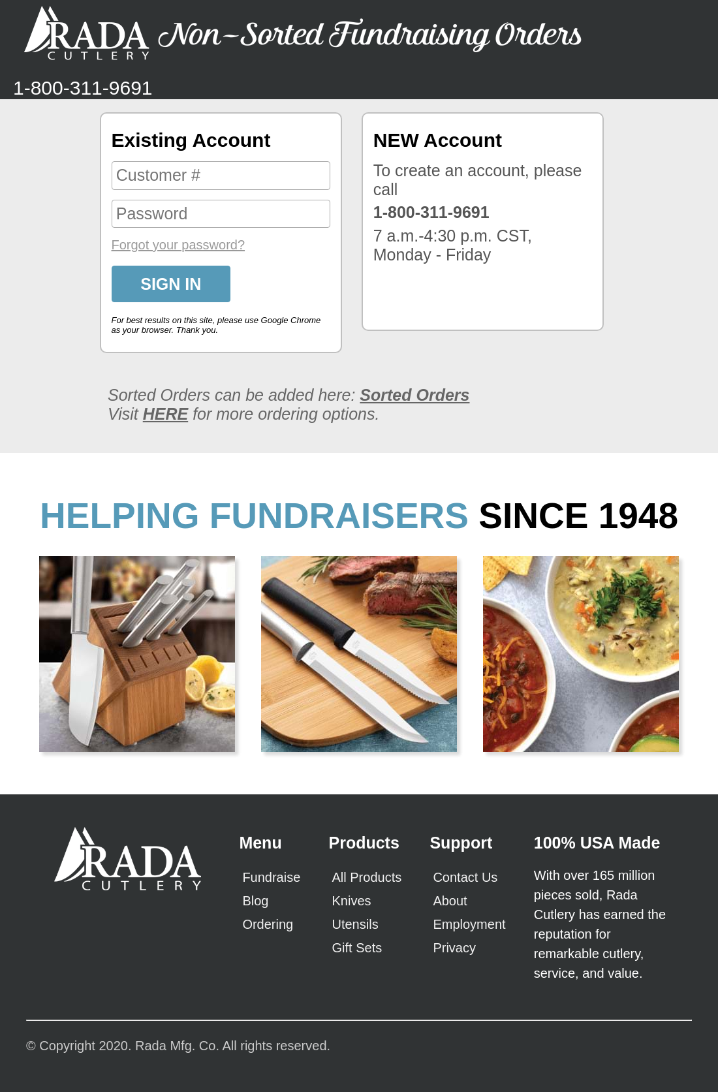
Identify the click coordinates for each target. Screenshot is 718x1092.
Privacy (454, 948)
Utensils (355, 924)
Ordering (267, 924)
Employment (469, 924)
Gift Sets (357, 948)
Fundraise (271, 877)
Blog (255, 901)
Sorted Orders (414, 395)
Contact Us (465, 877)
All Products (367, 877)
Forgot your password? (178, 245)
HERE (165, 414)
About (450, 901)
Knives (351, 901)
